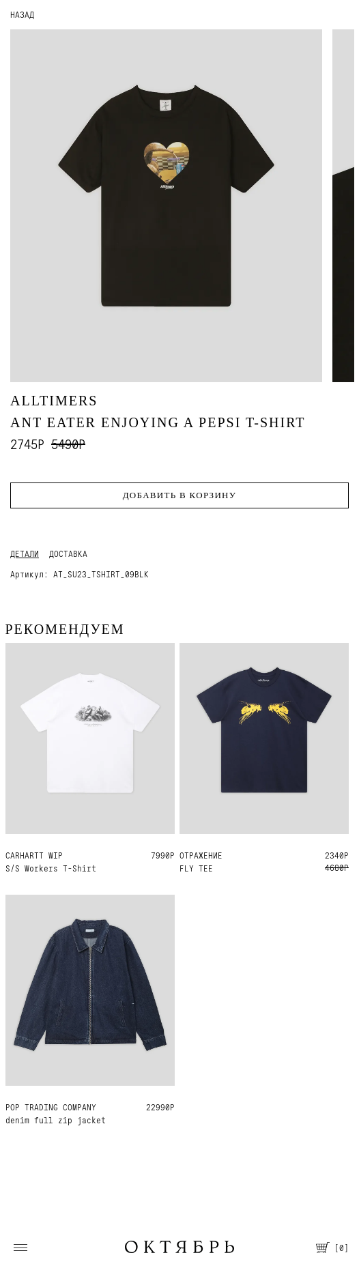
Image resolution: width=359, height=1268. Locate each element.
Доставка (68, 553)
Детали (24, 553)
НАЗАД (22, 14)
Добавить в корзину (180, 495)
